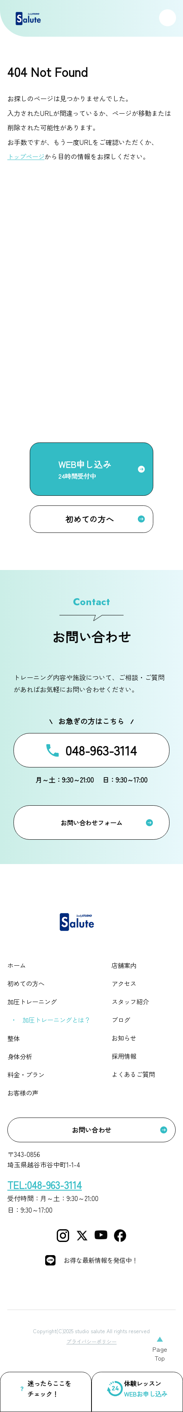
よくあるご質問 (135, 1082)
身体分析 (20, 1063)
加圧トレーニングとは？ (58, 1026)
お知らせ (125, 1045)
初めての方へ (27, 989)
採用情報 (125, 1063)
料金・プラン (27, 1082)
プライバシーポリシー (91, 1355)
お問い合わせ (91, 1136)
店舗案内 (125, 971)
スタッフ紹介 (132, 1008)
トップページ (27, 156)
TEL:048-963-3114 (46, 1190)
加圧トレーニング (33, 1008)
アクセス (125, 989)
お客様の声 (23, 1100)
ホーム (17, 971)
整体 (13, 1045)
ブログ (122, 1026)
